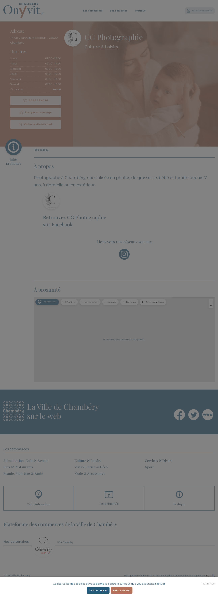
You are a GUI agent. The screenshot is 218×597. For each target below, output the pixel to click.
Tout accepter (98, 590)
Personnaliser (121, 590)
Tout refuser (208, 583)
